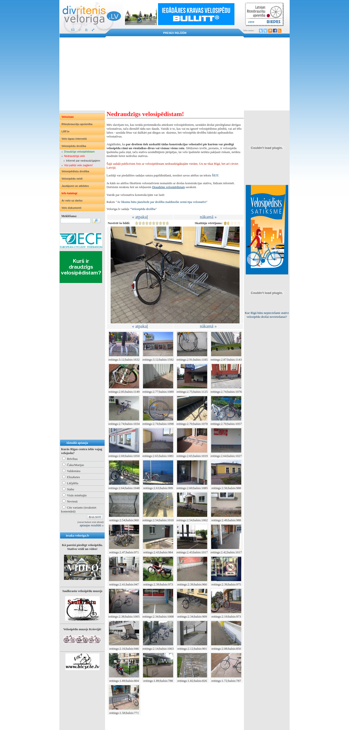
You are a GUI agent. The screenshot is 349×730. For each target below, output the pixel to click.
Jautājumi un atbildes (75, 185)
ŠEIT (215, 175)
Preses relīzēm (175, 32)
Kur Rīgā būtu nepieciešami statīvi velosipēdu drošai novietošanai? (267, 315)
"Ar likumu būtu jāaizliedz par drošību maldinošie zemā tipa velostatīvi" (161, 202)
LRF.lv (65, 131)
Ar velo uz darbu (72, 200)
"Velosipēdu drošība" (143, 209)
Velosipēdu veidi (72, 178)
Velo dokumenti (71, 207)
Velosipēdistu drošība (75, 171)
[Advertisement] (174, 74)
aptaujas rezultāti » (92, 525)
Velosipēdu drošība (74, 146)
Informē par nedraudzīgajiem (83, 160)
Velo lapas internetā (74, 138)
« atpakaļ (140, 217)
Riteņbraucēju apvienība (77, 124)
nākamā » (208, 217)
